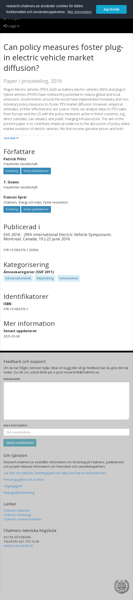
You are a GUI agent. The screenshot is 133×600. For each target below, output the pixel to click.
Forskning (12, 171)
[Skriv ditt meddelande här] (66, 401)
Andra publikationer (36, 171)
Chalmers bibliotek (16, 510)
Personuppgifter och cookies (23, 479)
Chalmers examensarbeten (22, 519)
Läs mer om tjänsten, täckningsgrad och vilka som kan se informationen (54, 473)
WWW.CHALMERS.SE (18, 546)
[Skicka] (19, 442)
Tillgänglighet (12, 486)
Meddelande (11, 379)
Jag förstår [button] (111, 9)
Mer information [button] (79, 12)
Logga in (11, 26)
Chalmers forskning (17, 515)
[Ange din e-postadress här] (66, 432)
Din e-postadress (15, 425)
